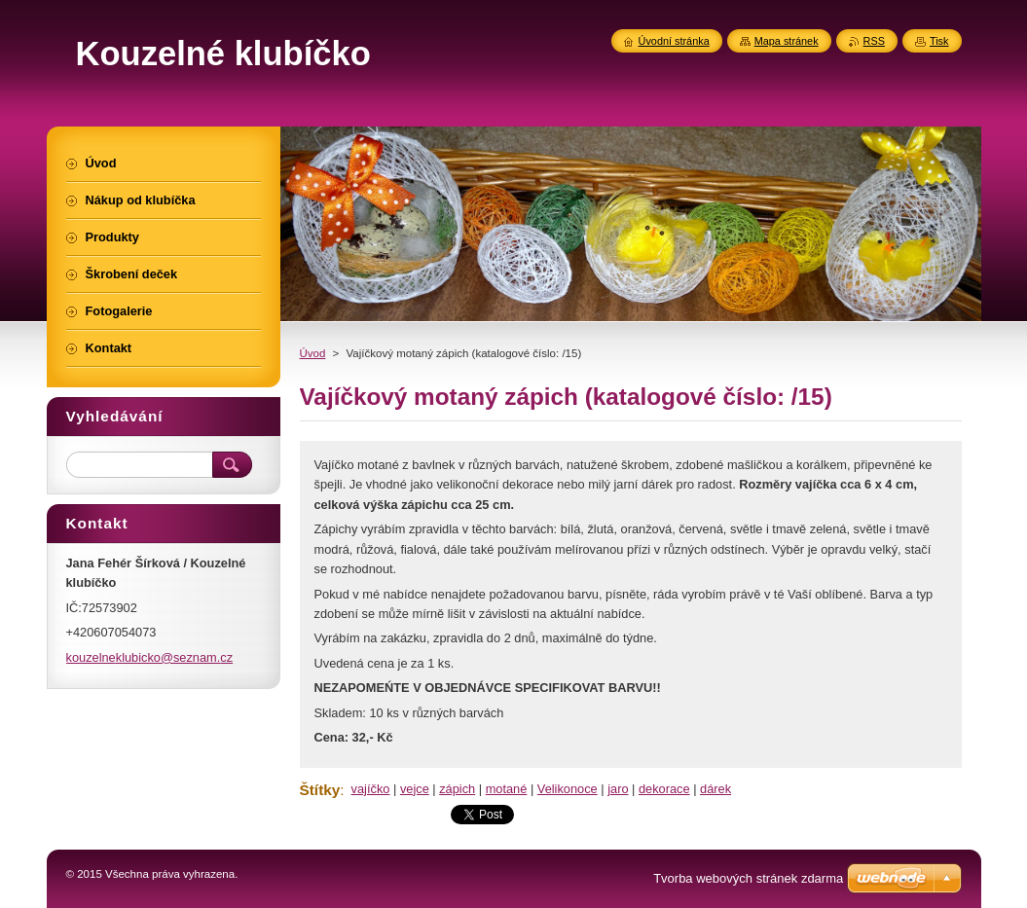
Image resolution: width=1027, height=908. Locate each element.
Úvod (313, 353)
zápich (457, 788)
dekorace (664, 788)
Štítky (320, 789)
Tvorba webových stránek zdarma (748, 878)
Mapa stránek (786, 41)
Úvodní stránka (674, 41)
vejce (414, 788)
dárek (715, 788)
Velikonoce (567, 788)
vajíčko (370, 788)
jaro (617, 788)
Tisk (939, 41)
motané (507, 788)
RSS (874, 41)
